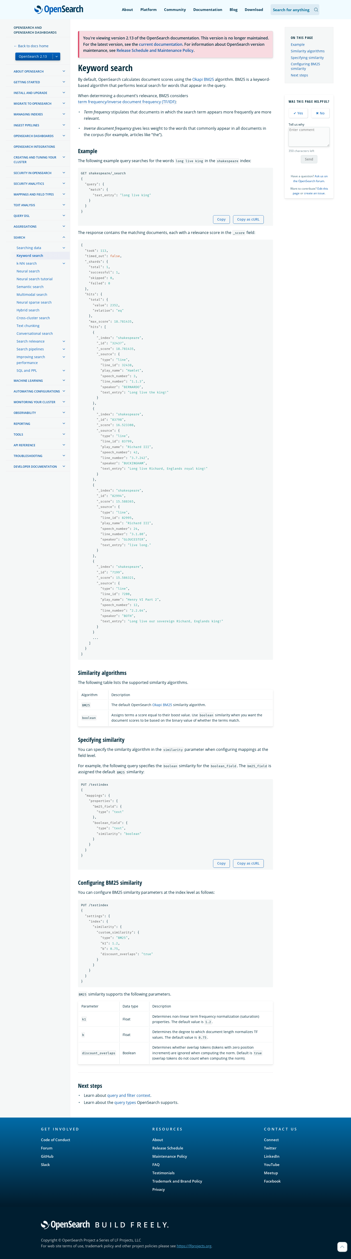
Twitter (270, 1148)
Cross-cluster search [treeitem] (33, 318)
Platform (148, 9)
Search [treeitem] (19, 237)
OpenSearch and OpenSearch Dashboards (35, 30)
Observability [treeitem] (25, 413)
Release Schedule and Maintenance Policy (155, 50)
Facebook (272, 1181)
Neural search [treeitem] (28, 271)
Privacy (158, 1189)
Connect (271, 1139)
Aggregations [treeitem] (25, 226)
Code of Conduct (55, 1139)
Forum (46, 1148)
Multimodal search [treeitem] (32, 294)
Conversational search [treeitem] (35, 333)
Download (254, 9)
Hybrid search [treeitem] (28, 310)
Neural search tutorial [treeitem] (35, 279)
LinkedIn (272, 1156)
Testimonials (163, 1172)
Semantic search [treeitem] (30, 286)
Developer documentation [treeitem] (35, 467)
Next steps (299, 75)
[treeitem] (64, 71)
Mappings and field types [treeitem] (34, 194)
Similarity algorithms (308, 51)
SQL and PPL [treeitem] (27, 370)
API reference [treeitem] (24, 445)
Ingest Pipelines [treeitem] (26, 125)
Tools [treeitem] (18, 434)
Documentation (207, 9)
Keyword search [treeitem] (30, 255)
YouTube (272, 1164)
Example (298, 44)
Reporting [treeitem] (22, 424)
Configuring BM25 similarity (305, 66)
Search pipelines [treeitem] (30, 349)
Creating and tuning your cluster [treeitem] (35, 159)
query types (125, 1102)
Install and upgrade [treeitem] (30, 93)
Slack (45, 1164)
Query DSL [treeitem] (22, 216)
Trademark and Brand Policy (177, 1181)
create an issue (314, 193)
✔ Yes (298, 113)
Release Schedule (167, 1148)
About (127, 9)
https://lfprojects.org (194, 1245)
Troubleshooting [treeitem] (28, 456)
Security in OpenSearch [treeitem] (32, 173)
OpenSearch (60, 10)
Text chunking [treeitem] (28, 325)
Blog (233, 9)
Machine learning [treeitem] (28, 381)
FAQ (156, 1164)
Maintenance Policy (169, 1156)
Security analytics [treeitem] (29, 184)
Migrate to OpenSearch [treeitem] (32, 104)
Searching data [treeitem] (29, 247)
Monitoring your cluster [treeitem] (34, 402)
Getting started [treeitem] (27, 82)
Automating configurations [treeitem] (37, 391)
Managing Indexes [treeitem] (28, 114)
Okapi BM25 (203, 79)
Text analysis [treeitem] (24, 205)
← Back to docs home (31, 46)
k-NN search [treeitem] (27, 263)
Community (175, 9)
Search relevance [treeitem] (31, 341)
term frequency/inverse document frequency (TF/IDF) (127, 101)
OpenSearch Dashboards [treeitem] (34, 136)
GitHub (47, 1156)
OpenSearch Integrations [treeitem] (34, 147)
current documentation (160, 44)
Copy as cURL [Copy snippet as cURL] (248, 219)
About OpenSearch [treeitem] (29, 71)
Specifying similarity (307, 57)
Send (309, 159)
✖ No (320, 113)
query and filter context (128, 1095)
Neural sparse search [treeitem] (34, 302)
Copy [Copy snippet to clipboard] (221, 219)
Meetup (271, 1172)
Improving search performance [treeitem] (31, 359)
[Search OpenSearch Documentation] (295, 9)
